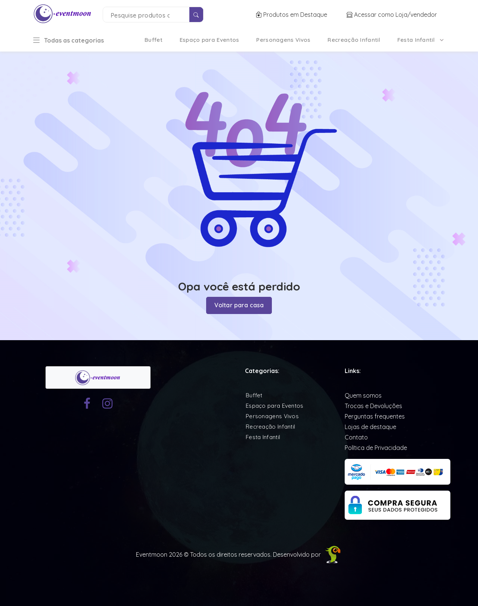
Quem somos (363, 395)
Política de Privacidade (376, 447)
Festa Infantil (416, 39)
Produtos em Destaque (292, 14)
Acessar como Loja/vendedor (392, 14)
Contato (356, 437)
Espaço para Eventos (209, 39)
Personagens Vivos (283, 39)
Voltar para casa (239, 305)
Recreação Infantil (354, 39)
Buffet (153, 39)
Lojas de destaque (370, 426)
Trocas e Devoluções (373, 405)
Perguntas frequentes (375, 416)
